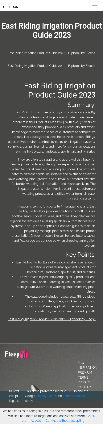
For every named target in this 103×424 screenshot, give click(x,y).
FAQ (81, 363)
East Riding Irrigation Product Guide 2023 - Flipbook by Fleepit (51, 53)
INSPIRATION (87, 367)
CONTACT (85, 387)
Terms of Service (74, 396)
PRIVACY (84, 382)
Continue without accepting (65, 420)
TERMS (83, 377)
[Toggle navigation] (94, 5)
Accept (36, 420)
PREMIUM (85, 372)
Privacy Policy (46, 396)
